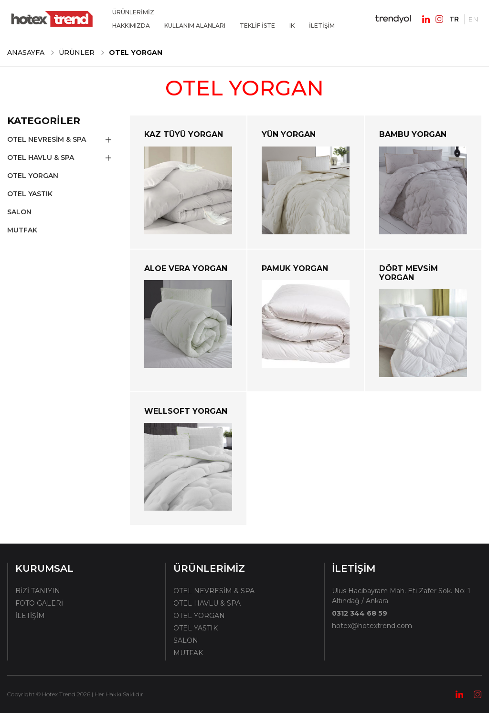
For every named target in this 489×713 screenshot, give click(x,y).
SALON (19, 212)
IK (292, 25)
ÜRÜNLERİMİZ (133, 12)
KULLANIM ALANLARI (194, 25)
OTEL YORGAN (32, 175)
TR (454, 19)
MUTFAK (22, 230)
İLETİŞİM (322, 25)
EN (473, 19)
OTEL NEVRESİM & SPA (46, 139)
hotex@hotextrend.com (372, 625)
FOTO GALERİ (39, 603)
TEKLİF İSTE (257, 25)
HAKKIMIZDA (131, 25)
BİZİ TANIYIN (37, 591)
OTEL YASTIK (30, 193)
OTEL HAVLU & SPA (40, 157)
